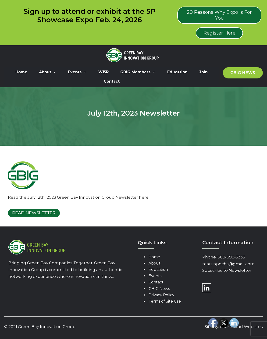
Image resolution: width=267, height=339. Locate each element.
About (47, 72)
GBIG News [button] (242, 72)
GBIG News (159, 288)
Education (177, 72)
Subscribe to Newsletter (226, 270)
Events (77, 72)
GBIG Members (138, 72)
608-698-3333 (231, 257)
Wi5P (103, 72)
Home (21, 72)
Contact (112, 81)
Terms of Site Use (165, 301)
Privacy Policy (161, 295)
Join (203, 72)
